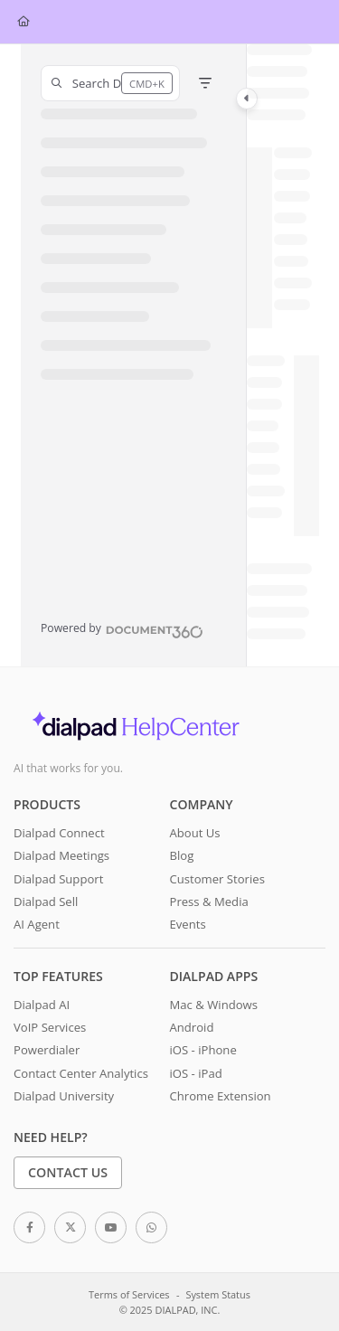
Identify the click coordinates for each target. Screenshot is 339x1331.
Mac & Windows (214, 1004)
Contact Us (68, 1172)
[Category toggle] (247, 98)
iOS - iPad (196, 1073)
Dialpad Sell (46, 901)
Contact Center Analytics (81, 1073)
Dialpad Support (58, 879)
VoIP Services (50, 1027)
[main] (283, 355)
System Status (217, 1294)
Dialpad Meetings (61, 855)
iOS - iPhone (203, 1050)
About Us (195, 833)
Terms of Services (129, 1294)
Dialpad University (64, 1096)
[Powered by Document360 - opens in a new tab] (122, 629)
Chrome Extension (220, 1096)
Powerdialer (47, 1050)
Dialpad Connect (59, 833)
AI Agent (37, 924)
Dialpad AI (42, 1004)
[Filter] (205, 83)
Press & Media (209, 901)
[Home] (23, 22)
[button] (110, 83)
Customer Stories (217, 879)
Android (192, 1027)
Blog (182, 855)
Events (188, 924)
